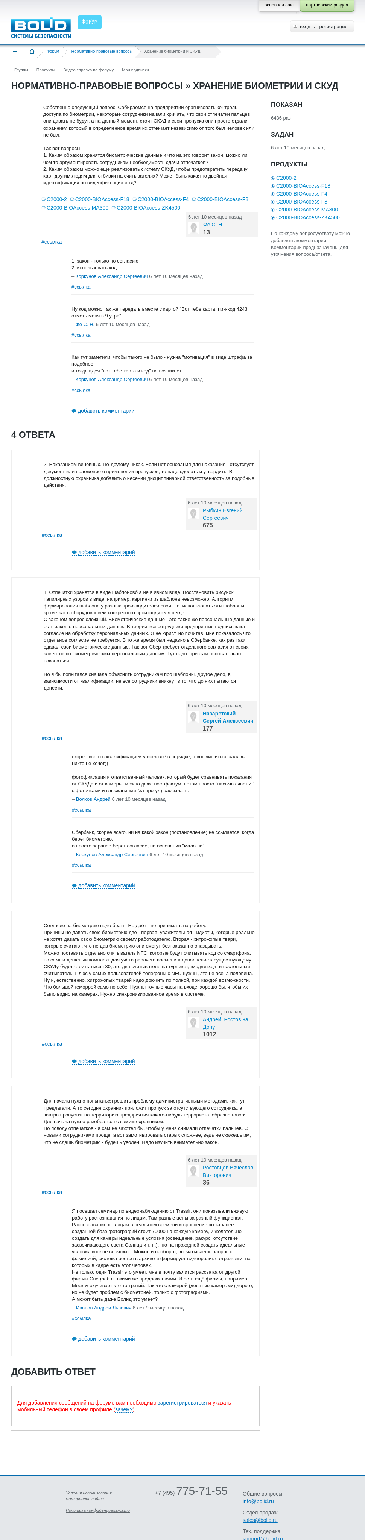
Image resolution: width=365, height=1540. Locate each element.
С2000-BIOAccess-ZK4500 (148, 208)
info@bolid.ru (258, 1501)
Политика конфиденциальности (98, 1510)
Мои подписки (135, 70)
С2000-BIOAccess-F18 (102, 199)
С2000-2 (57, 199)
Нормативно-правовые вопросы (101, 51)
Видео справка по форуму (88, 70)
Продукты (45, 70)
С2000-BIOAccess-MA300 (77, 208)
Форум (53, 51)
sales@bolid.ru (260, 1520)
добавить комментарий (106, 411)
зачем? (123, 1409)
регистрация (333, 26)
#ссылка (51, 242)
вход (305, 26)
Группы (21, 70)
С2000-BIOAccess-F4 (163, 199)
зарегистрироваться (182, 1403)
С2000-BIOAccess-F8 (222, 199)
